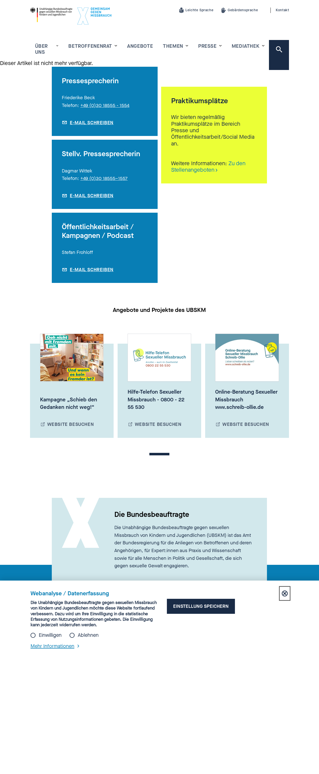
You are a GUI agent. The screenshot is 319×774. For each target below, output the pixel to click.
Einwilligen (50, 635)
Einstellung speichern (201, 606)
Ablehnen (88, 635)
